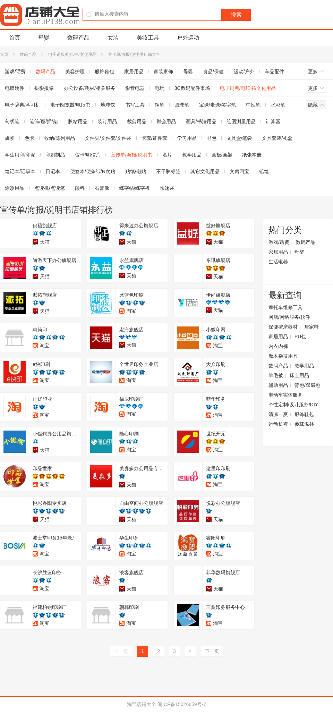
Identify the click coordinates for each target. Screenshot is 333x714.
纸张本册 (252, 155)
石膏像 (102, 188)
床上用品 (299, 375)
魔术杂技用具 (283, 356)
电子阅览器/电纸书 (70, 105)
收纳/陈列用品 (59, 138)
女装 (113, 38)
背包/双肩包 (307, 385)
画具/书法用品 (201, 121)
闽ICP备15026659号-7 (181, 704)
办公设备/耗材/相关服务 (89, 88)
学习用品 (187, 138)
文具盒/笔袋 (239, 138)
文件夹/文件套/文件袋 (108, 138)
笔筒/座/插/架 (43, 121)
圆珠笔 (181, 105)
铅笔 (264, 171)
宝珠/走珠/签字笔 (217, 105)
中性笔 (253, 105)
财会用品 (166, 121)
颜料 (80, 188)
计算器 (273, 121)
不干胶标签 (168, 171)
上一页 (121, 651)
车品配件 (274, 71)
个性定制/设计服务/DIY (293, 404)
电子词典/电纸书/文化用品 (72, 54)
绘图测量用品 (241, 121)
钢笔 (159, 105)
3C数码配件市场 (192, 88)
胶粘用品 (77, 121)
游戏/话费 (278, 242)
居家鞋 (311, 327)
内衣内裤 (278, 346)
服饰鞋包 (104, 71)
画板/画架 (222, 155)
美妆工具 (148, 38)
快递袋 (167, 188)
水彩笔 (278, 105)
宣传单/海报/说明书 (131, 155)
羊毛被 (275, 375)
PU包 (300, 336)
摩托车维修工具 (285, 307)
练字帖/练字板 (134, 188)
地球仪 (108, 105)
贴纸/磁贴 (135, 171)
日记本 (52, 171)
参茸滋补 (304, 424)
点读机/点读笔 (49, 188)
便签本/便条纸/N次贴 (92, 171)
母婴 (43, 38)
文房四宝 (239, 171)
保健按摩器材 (283, 327)
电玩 (159, 88)
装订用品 (107, 121)
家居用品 (134, 71)
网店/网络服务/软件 (289, 317)
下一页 (212, 651)
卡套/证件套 (154, 138)
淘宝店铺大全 (141, 704)
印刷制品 (55, 155)
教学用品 (192, 155)
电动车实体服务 (285, 395)
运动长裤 (278, 424)
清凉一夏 (278, 414)
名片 (167, 155)
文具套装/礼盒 (277, 138)
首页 (14, 38)
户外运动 (188, 38)
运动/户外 (244, 71)
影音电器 (135, 88)
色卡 (29, 138)
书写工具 (135, 105)
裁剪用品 (136, 121)
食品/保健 (213, 71)
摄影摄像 (44, 88)
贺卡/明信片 (88, 155)
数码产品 (78, 38)
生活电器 (278, 261)
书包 (211, 138)
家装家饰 (163, 71)
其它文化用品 (205, 171)
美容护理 (75, 71)
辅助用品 (278, 385)
